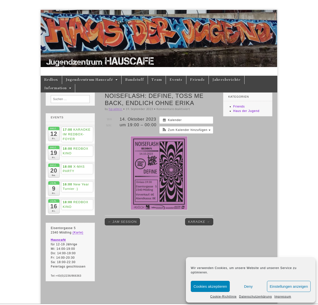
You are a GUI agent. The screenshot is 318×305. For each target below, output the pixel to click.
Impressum (282, 296)
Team (157, 80)
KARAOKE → (199, 222)
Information (55, 88)
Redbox (51, 80)
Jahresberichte (226, 80)
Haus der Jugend (246, 111)
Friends (197, 80)
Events (176, 80)
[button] (186, 129)
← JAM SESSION (122, 222)
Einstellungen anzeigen (289, 286)
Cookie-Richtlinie (223, 296)
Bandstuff (134, 80)
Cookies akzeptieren (210, 286)
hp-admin (115, 108)
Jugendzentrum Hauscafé (89, 80)
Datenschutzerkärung (255, 296)
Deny (248, 286)
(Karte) (77, 232)
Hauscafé (58, 240)
